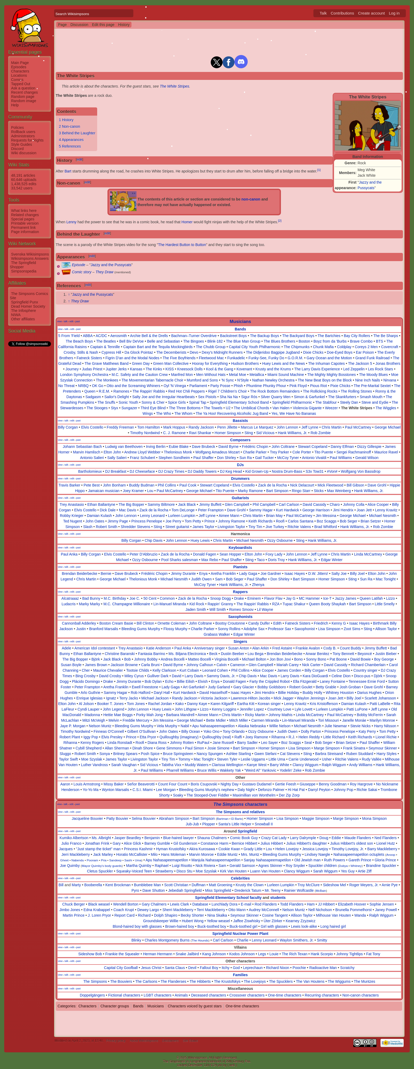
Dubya (343, 865)
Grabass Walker (217, 634)
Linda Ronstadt (119, 742)
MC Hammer (309, 598)
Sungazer (129, 408)
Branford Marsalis (103, 629)
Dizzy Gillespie (369, 446)
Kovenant (244, 369)
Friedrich (321, 623)
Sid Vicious (265, 433)
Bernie (106, 573)
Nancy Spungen (210, 754)
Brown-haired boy (179, 926)
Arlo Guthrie (90, 692)
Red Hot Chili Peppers (186, 391)
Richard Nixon (277, 968)
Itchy (225, 968)
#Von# (332, 471)
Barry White (279, 765)
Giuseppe (308, 784)
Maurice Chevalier (108, 670)
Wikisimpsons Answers (30, 258)
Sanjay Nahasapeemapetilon (267, 860)
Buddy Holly (312, 692)
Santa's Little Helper (234, 824)
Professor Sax (279, 629)
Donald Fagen (204, 554)
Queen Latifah (371, 598)
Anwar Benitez (317, 654)
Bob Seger (348, 521)
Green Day (141, 363)
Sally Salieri (116, 458)
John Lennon (287, 427)
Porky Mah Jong (149, 715)
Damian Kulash (99, 515)
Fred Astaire (282, 648)
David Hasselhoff (214, 692)
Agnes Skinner (270, 865)
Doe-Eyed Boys (339, 352)
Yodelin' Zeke (291, 770)
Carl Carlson (289, 504)
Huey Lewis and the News (283, 363)
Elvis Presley (112, 737)
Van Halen (280, 408)
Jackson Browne (124, 665)
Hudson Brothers (245, 363)
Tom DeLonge (183, 510)
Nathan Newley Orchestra (273, 380)
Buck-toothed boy (211, 926)
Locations (19, 75)
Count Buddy (350, 648)
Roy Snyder (295, 865)
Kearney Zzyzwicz (301, 921)
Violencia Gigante (307, 408)
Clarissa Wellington (227, 765)
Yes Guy (348, 871)
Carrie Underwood (304, 759)
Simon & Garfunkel (309, 397)
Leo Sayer (269, 742)
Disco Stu (184, 871)
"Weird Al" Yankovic (260, 770)
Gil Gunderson (185, 843)
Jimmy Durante (183, 573)
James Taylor (203, 527)
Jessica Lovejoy (315, 849)
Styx (114, 408)
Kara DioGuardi (315, 676)
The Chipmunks (296, 347)
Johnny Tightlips (349, 954)
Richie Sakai (367, 790)
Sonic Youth (128, 402)
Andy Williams (360, 765)
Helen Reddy (309, 737)
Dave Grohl (377, 485)
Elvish (203, 681)
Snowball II (264, 824)
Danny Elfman (342, 446)
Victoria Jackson (214, 698)
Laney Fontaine (332, 681)
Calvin (222, 665)
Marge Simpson (327, 748)
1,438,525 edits (23, 184)
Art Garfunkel (193, 687)
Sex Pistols (207, 397)
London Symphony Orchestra (84, 374)
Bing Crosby (86, 676)
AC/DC (101, 336)
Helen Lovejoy (287, 849)
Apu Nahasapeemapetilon (213, 726)
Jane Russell (223, 742)
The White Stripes (174, 86)
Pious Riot (318, 386)
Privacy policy (115, 1041)
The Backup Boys (264, 336)
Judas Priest (92, 369)
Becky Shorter (192, 915)
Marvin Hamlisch (86, 452)
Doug (323, 838)
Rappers (240, 592)
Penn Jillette (227, 427)
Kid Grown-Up (257, 471)
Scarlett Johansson (380, 698)
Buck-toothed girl (243, 926)
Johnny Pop (343, 790)
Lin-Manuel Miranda (169, 604)
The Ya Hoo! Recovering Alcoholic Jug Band (232, 413)
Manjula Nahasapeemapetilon (215, 860)
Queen (89, 391)
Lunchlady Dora (224, 904)
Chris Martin (331, 427)
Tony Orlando (233, 731)
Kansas (136, 369)
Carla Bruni (150, 665)
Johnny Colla (353, 504)
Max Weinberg (339, 491)
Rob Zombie (320, 433)
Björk (95, 659)
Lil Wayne (265, 609)
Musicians (240, 321)
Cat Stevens (290, 754)
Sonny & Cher (153, 402)
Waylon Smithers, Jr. (297, 940)
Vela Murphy (167, 726)
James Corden (289, 670)
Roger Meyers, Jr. (363, 885)
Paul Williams (341, 458)
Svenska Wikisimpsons (30, 254)
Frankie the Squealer (122, 954)
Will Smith (217, 609)
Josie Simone (218, 748)
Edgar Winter (331, 560)
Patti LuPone (357, 709)
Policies (17, 127)
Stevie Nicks (360, 726)
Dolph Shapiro (165, 915)
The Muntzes (364, 981)
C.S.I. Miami (143, 790)
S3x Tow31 (314, 471)
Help (15, 105)
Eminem (254, 598)
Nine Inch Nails (367, 380)
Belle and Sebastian (163, 341)
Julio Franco (71, 843)
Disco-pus (362, 676)
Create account (371, 13)
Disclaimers (170, 1041)
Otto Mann (237, 910)
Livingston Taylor (231, 527)
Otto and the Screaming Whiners (133, 386)
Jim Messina (326, 515)
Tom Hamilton (148, 427)
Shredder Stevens (135, 527)
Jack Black (187, 504)
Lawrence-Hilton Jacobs (250, 698)
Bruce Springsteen (178, 754)
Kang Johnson (214, 954)
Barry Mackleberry (382, 849)
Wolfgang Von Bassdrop (360, 471)
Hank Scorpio (322, 954)
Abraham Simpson (174, 818)
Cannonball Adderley (79, 623)
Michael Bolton (254, 659)
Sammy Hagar (260, 510)
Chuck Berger (73, 904)
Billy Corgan (68, 427)
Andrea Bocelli (173, 659)
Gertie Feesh (285, 784)
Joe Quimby (70, 865)
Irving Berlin (156, 446)
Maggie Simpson (316, 818)
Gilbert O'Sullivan (141, 731)
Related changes (25, 215)
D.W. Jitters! (318, 573)
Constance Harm (214, 843)
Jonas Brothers (387, 363)
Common (167, 598)
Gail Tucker (264, 458)
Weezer (331, 408)
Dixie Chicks (313, 352)
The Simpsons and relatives (240, 812)
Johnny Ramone (231, 521)
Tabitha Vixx (171, 765)
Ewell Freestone (145, 687)
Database (200, 904)
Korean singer (269, 704)
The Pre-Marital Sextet (372, 386)
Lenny (71, 222)
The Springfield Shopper (23, 265)
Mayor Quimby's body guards (102, 865)
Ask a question (23, 88)
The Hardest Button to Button (182, 245)
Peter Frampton (211, 510)
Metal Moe (237, 374)
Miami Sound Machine (285, 374)
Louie (273, 954)
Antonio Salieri (92, 458)
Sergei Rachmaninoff (353, 452)
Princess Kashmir (138, 849)
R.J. (292, 737)
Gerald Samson (242, 865)
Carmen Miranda (265, 720)
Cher (86, 670)
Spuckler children (322, 865)
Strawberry (164, 871)
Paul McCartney (358, 427)
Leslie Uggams (253, 759)
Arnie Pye (390, 885)
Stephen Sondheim (174, 458)
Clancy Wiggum (305, 765)
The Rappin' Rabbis (149, 391)
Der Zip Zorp (289, 795)
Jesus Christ (151, 968)
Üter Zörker (273, 921)
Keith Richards (260, 521)
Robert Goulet (300, 687)
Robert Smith (106, 527)
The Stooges (97, 408)
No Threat (66, 386)
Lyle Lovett (303, 709)
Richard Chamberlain (368, 665)
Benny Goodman (332, 784)
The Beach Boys (79, 341)
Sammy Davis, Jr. (221, 676)
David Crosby (110, 676)
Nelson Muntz (100, 726)
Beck (213, 654)
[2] (279, 220)
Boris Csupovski (204, 784)
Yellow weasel (218, 921)
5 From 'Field (68, 336)
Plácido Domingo (86, 681)
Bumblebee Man (147, 885)
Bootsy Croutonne (230, 623)
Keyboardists (240, 547)
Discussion (79, 24)
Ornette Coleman (171, 623)
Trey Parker (279, 452)
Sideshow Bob (90, 954)
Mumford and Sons (202, 380)
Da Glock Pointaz (139, 352)
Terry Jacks (128, 698)
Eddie (336, 838)
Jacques (66, 849)
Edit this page (103, 24)
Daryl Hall (162, 692)
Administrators (23, 136)
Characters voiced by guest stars (195, 1006)
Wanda (360, 915)
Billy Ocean (190, 731)
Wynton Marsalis (115, 790)
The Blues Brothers (279, 341)
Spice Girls (177, 402)
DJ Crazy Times (171, 471)
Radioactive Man (323, 968)
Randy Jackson (201, 427)
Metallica (257, 374)
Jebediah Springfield (185, 890)
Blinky (136, 940)
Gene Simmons (169, 748)
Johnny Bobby (146, 659)
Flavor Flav (273, 598)
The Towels (213, 408)
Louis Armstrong (86, 784)
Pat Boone (338, 659)
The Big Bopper (131, 504)
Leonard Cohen (215, 670)
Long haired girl (333, 926)
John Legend (113, 709)
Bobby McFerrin (370, 715)
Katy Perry (367, 731)
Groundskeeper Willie (160, 921)
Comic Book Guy (244, 838)
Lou (150, 491)
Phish (238, 386)
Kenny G (339, 623)
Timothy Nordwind (145, 433)
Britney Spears (125, 754)
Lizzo (390, 598)
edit (79, 159)
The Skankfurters (342, 397)
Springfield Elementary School (222, 897)
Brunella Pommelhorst (353, 910)
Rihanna (278, 737)
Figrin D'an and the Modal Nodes (132, 358)
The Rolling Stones (356, 391)
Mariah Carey (287, 665)
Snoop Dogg (220, 598)
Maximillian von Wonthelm (254, 795)
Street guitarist (177, 527)
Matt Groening (220, 885)
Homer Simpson (228, 433)
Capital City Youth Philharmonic (254, 347)
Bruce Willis (207, 770)
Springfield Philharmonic (292, 402)
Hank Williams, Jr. (292, 433)
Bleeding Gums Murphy (140, 629)
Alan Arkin (260, 648)
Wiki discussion (23, 153)
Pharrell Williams (180, 770)
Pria (103, 860)
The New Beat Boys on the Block (325, 380)
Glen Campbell (237, 504)
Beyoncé (364, 654)
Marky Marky (89, 604)
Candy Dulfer (259, 623)
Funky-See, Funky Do (266, 358)
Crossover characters (247, 995)
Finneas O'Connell (109, 731)
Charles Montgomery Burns (167, 940)
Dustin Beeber (232, 654)
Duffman (199, 885)
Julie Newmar (335, 726)
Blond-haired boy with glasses (137, 926)
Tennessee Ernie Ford (367, 681)
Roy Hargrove (361, 784)
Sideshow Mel (334, 885)
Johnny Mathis (280, 715)
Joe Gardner (271, 573)
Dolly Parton (311, 731)
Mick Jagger (283, 698)
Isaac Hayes (294, 573)
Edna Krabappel (96, 910)
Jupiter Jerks (116, 369)
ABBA (88, 336)
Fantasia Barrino (151, 654)
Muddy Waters (196, 765)
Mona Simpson (374, 818)
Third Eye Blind (153, 408)
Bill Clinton (145, 623)
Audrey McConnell (264, 910)
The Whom (183, 413)
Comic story (81, 272)
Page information (25, 232)
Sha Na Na (229, 397)
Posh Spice (150, 754)
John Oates (94, 521)
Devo (194, 352)
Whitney (356, 865)
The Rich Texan (294, 954)
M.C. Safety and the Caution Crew (140, 374)
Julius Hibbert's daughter (306, 843)
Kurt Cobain (189, 670)
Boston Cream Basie (116, 623)
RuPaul (203, 742)
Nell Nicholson (320, 910)
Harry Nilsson (385, 726)
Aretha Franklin (223, 573)
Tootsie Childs (137, 670)
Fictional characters (124, 995)
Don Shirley (226, 458)
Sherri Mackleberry (177, 910)
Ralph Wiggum (334, 765)
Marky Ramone (250, 491)
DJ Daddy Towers (202, 471)
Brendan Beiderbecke (79, 573)
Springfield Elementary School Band (239, 402)
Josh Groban (350, 687)
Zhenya (258, 585)
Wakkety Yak (230, 770)
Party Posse (220, 386)
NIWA (16, 315)
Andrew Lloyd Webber (142, 452)
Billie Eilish (186, 681)
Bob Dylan (153, 681)
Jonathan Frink (97, 843)
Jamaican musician (103, 491)
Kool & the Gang (219, 369)
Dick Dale (108, 510)
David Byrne (228, 446)
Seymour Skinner (383, 748)
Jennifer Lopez (252, 709)
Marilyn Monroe (382, 720)
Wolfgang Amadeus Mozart (217, 452)
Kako (179, 704)
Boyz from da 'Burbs (330, 341)
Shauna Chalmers (212, 838)
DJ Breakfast (115, 471)
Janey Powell (386, 910)
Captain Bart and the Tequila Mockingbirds (158, 347)
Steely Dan (349, 402)
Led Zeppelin (354, 369)
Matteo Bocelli (199, 659)
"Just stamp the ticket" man (98, 849)
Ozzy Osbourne (280, 540)
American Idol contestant (94, 648)
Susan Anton (238, 648)
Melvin (114, 720)
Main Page (20, 63)
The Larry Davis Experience (317, 369)
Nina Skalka (217, 915)
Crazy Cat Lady (273, 838)
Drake (239, 598)
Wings (148, 413)
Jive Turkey (275, 527)
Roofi (280, 521)
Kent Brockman (118, 885)
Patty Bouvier (117, 818)
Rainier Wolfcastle (299, 890)
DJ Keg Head (231, 471)
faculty (256, 897)
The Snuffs (106, 402)
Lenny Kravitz (386, 510)
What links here (23, 210)
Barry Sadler (247, 742)
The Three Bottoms (185, 408)
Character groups (114, 1006)
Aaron (65, 784)
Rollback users (23, 132)
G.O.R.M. (295, 358)
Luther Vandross (94, 765)
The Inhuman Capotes (326, 363)
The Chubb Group (210, 347)
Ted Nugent (72, 521)
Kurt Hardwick (287, 510)
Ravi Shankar (200, 433)
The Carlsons (146, 981)
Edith (277, 623)
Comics (17, 80)
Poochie (299, 968)
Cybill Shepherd (89, 748)
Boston (304, 341)
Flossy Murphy (175, 629)
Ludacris (69, 604)
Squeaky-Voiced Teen (134, 871)
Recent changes (24, 92)
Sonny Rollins (229, 629)
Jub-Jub (192, 824)
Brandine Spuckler (381, 865)
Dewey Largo (148, 910)
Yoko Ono (211, 731)
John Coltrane (283, 446)
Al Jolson (86, 704)
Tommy (184, 759)
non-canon (250, 199)
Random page (22, 96)
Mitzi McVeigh (93, 720)
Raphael (161, 865)
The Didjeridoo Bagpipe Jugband (273, 352)
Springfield (247, 831)
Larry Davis (194, 676)
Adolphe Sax (254, 629)
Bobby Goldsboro (271, 687)
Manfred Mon (182, 374)
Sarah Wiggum (325, 871)
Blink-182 (215, 341)
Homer (186, 222)
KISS (169, 369)
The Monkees (107, 380)
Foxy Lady (274, 554)
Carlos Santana (300, 521)
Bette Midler (216, 720)
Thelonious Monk (178, 452)
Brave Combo (361, 341)
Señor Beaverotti (140, 784)
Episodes (18, 67)
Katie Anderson (158, 648)
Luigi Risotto (182, 865)
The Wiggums (339, 981)
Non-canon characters (360, 995)
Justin (81, 629)
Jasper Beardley (127, 838)
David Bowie (360, 659)
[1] (319, 169)
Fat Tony (373, 954)
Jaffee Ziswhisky (246, 921)
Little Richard (334, 737)
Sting (248, 433)
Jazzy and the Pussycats (111, 265)
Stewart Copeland (312, 446)
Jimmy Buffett (210, 504)
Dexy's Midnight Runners (222, 352)
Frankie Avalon (307, 648)
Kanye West (256, 765)
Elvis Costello (92, 427)
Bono (298, 659)
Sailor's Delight (116, 397)
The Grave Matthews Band (106, 363)
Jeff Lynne (310, 427)
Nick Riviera (205, 865)
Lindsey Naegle (317, 854)
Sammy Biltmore (161, 504)
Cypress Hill (111, 352)
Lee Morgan (166, 790)
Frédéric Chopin (255, 446)
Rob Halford (140, 692)
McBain (321, 890)
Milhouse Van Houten (333, 915)
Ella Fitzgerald (305, 681)
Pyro (135, 890)
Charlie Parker (254, 452)
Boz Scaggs (327, 521)
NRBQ (83, 386)
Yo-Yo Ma (90, 790)
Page (62, 24)
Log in (394, 13)
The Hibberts (200, 981)
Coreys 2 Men (366, 347)
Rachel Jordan (160, 704)
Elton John (112, 452)
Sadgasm (93, 397)
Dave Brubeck (203, 446)
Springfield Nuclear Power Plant (240, 933)
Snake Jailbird (187, 954)
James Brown (96, 665)
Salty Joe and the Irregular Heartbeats (163, 397)
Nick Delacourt (302, 485)
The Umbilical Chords (251, 408)
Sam (219, 579)
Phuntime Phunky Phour (266, 386)
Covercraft (389, 347)
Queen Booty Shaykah (327, 604)
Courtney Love (279, 709)
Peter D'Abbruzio (143, 554)
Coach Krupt (123, 910)
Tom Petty (193, 521)
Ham (311, 904)
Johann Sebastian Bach (82, 446)
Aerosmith (118, 336)
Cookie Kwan (229, 849)
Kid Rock (196, 604)
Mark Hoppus (174, 427)
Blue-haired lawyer (178, 838)
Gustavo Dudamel (256, 784)
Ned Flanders (385, 838)
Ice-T (327, 598)
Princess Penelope (146, 521)
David (176, 676)
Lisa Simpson (329, 629)
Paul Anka (69, 554)
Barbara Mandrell (180, 715)
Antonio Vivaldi (314, 458)
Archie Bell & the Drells (149, 336)
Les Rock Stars (380, 369)
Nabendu (77, 860)
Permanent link (23, 227)
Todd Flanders (292, 904)
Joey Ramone (256, 737)
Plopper (208, 824)
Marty (76, 885)
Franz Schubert (142, 458)
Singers (240, 641)
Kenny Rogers (92, 742)
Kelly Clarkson (164, 670)
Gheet (64, 860)
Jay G (291, 598)
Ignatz (111, 698)
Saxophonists (240, 617)
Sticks (319, 491)
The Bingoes (193, 341)
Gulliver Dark (157, 676)
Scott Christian (176, 885)
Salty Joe (339, 573)
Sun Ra (245, 458)
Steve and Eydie (374, 402)
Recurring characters (322, 995)
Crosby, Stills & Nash (81, 352)
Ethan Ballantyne (101, 504)
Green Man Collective (171, 363)
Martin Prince (73, 915)
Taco (261, 560)
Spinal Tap (197, 402)
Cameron (238, 665)
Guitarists (240, 498)
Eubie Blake (179, 446)
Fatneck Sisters (89, 358)
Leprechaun (253, 968)
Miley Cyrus (134, 676)
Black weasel (99, 904)
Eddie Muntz (227, 854)
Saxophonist (304, 629)
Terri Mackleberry (211, 910)
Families (240, 975)
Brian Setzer (371, 521)
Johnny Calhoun (199, 665)
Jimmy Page (118, 521)
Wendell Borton (125, 904)
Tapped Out (20, 84)
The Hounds (200, 940)
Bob (127, 659)
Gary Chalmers (154, 904)
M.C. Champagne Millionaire (126, 604)
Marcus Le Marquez (257, 427)
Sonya (104, 754)
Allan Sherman (117, 748)
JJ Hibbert (326, 904)
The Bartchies (329, 336)
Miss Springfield (218, 890)
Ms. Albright (101, 838)
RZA (275, 604)
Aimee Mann (229, 515)
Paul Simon (194, 748)
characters (240, 804)
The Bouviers (121, 981)
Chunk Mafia (323, 347)
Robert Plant (69, 737)
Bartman (222, 818)
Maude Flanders (357, 838)
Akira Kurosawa (202, 849)
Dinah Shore (142, 748)
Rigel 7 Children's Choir (227, 391)
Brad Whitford (325, 527)
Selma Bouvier (144, 818)
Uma (138, 860)
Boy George (384, 659)
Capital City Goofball (121, 968)
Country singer (365, 670)
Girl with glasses (274, 926)
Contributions (342, 13)
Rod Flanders (266, 904)
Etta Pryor (148, 737)
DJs (240, 465)
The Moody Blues (373, 374)
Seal (308, 742)
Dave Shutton (153, 890)
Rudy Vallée (371, 759)
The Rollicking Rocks (320, 391)
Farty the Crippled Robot (270, 681)
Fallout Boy (209, 968)
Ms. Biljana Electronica (187, 654)
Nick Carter (311, 665)
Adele (66, 648)
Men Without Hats (210, 374)
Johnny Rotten (182, 742)
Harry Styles (387, 754)
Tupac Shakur (294, 604)
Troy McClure (309, 885)
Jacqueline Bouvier (87, 818)
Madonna (92, 715)
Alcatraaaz (70, 598)
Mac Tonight (386, 579)
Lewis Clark (179, 904)
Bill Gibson (355, 485)
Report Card (124, 915)
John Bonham (114, 485)
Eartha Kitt (245, 704)
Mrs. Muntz (250, 854)
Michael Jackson (155, 698)
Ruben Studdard (359, 754)
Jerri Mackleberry (76, 854)
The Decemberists (171, 352)
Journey (72, 369)
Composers (240, 440)
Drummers (240, 478)
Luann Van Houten (265, 871)
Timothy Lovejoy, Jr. (347, 849)
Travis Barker (69, 485)
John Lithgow (186, 709)
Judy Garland (219, 687)
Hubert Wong (192, 921)
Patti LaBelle (380, 704)
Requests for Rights (27, 140)
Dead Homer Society (28, 306)
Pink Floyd (298, 386)
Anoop (390, 854)
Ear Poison (365, 352)
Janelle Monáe (354, 720)
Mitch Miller (238, 720)
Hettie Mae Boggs (118, 715)
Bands (240, 329)
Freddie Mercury (136, 720)
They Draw (105, 272)
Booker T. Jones (110, 704)
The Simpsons (95, 981)
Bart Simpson (277, 491)
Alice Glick (132, 843)
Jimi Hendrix (343, 510)
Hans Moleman (173, 854)
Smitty (322, 940)
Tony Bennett (343, 654)
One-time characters (285, 995)
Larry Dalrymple (303, 838)
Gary (117, 843)
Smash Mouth (371, 397)
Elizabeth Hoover (352, 904)
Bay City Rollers (357, 336)
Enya (203, 573)
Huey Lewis (200, 540)
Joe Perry (173, 521)
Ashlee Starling (238, 754)
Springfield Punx (24, 302)
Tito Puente (323, 452)
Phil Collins (167, 485)
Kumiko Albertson (74, 838)
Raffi (238, 737)
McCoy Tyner (288, 458)
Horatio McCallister (131, 854)
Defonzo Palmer (271, 790)
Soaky (178, 795)
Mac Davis (127, 510)
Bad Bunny (91, 598)
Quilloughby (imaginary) (179, 737)
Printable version (25, 223)
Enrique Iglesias (89, 698)
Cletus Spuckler (100, 871)
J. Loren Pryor (99, 915)
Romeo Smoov (241, 609)
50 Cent (149, 598)
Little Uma (277, 759)
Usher (327, 759)
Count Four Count (172, 784)
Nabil (185, 726)
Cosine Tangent (275, 915)
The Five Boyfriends (179, 358)
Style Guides (21, 144)
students (278, 897)
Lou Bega (256, 654)
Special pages (22, 219)
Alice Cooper (378, 504)
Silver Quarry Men (275, 397)
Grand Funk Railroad (372, 358)
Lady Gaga (248, 573)
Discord (17, 149)
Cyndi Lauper (89, 709)
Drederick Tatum (247, 890)
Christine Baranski (120, 654)
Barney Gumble (157, 843)
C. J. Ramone (174, 433)
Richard (144, 915)
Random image (23, 101)
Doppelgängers (92, 995)
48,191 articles (23, 175)
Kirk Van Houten (233, 871)
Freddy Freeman (120, 427)
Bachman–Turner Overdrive (194, 336)
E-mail (246, 904)
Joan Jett (364, 510)
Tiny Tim (255, 527)
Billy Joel (357, 573)
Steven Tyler (227, 759)
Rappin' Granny (220, 604)
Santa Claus (175, 968)
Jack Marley (103, 854)
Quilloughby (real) (216, 737)
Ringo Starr (301, 491)
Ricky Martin (255, 715)
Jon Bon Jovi (280, 659)
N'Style (243, 380)
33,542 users (21, 188)
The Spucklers (281, 981)
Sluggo (65, 754)
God (236, 968)
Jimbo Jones (69, 910)
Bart (67, 171)
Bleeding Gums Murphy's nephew (206, 790)
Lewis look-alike (304, 926)
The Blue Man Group (243, 341)
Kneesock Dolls (190, 369)
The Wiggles (385, 408)
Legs (262, 954)
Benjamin (152, 838)
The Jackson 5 (360, 363)
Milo (154, 854)
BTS (379, 341)
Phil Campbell (264, 504)
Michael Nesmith (382, 515)
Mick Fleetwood (330, 485)
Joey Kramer (133, 491)
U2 (228, 408)
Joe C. (134, 598)
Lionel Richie (386, 737)
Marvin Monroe (201, 854)
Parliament (198, 386)
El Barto (236, 818)
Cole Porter (301, 452)
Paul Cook (187, 485)
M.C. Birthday (115, 598)
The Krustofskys (227, 981)
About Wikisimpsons (144, 1041)
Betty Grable (326, 687)
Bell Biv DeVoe (131, 341)
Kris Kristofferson (324, 704)
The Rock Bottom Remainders (275, 391)
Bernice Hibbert (244, 843)
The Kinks (154, 369)
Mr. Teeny (272, 890)
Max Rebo (209, 560)
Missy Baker (113, 784)
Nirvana (389, 380)
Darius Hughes (369, 692)
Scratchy (347, 968)
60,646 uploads (23, 180)
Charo (335, 504)
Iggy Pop (90, 737)
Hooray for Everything (210, 363)
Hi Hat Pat (296, 790)
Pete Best (92, 485)
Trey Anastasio (72, 504)
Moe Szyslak (91, 759)
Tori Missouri (328, 720)
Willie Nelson (279, 726)
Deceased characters (208, 995)
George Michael (388, 427)
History (124, 24)
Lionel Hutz (386, 843)
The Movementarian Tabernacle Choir (152, 380)
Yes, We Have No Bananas (293, 413)
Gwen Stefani (265, 754)
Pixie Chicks (340, 386)
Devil (192, 968)
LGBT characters (158, 995)
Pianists (240, 567)
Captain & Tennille (105, 347)
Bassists (240, 420)
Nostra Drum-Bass (287, 471)
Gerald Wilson (367, 458)
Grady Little (252, 849)
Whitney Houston (340, 692)
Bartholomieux (90, 471)
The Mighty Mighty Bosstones (331, 374)
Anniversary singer (209, 648)
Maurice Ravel (386, 452)
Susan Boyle (71, 665)
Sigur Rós (249, 397)
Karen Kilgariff (222, 704)
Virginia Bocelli (226, 659)
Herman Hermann (157, 954)
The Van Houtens (310, 981)
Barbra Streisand (329, 754)
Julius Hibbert (272, 843)
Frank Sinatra (354, 748)
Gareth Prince (360, 860)
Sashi (128, 860)
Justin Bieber (386, 654)
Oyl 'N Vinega (175, 386)
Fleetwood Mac (211, 358)
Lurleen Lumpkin (181, 515)
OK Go (97, 386)
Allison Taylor (386, 629)
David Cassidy (314, 504)
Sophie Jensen (381, 904)
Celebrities (240, 878)
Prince (209, 521)
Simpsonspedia (23, 271)
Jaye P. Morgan (72, 726)
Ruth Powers (334, 860)
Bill (61, 885)
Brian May (274, 515)
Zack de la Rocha (272, 485)
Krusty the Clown (250, 885)
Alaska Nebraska (252, 726)
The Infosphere (23, 310)
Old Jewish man (307, 860)
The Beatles (106, 341)
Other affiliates (23, 319)
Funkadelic (236, 358)
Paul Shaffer (203, 458)
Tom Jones (136, 704)
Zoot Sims (352, 629)
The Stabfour (326, 402)
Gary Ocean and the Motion (329, 358)
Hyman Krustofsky (171, 849)
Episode (78, 265)
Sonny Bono (316, 659)
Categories (67, 1006)
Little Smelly (384, 604)
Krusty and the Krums (273, 369)
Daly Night (246, 790)
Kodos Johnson (242, 954)
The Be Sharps (385, 336)
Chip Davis (154, 540)
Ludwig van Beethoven (124, 446)
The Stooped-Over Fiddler (208, 795)
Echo (169, 681)
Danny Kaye (197, 704)
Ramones (121, 391)
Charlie (242, 940)
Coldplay (344, 347)
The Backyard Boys (298, 336)
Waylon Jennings (311, 698)
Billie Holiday (288, 692)
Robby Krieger (72, 515)
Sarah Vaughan (124, 765)
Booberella (93, 885)
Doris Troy (276, 560)
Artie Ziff (364, 871)
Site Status (190, 1041)
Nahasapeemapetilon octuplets (358, 854)
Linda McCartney (368, 554)
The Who (163, 413)
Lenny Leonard (152, 515)
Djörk (378, 676)
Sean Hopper (230, 554)
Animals (181, 995)
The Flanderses (173, 981)
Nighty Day (229, 784)
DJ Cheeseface (142, 471)
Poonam (92, 860)
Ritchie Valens (299, 527)
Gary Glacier (243, 687)
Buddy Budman (141, 485)
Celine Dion (340, 676)
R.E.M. (104, 391)
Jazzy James (345, 598)
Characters (20, 71)
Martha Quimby (138, 865)
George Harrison (316, 510)
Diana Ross (157, 742)
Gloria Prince (385, 860)
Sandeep (115, 860)
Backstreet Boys (233, 336)
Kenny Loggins (224, 709)
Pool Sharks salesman (179, 560)
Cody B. (329, 648)
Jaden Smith (196, 609)
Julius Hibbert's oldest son (351, 843)
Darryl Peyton (319, 790)
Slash (87, 527)
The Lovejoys (255, 981)
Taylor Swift (68, 759)
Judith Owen (201, 579)
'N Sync (227, 380)
